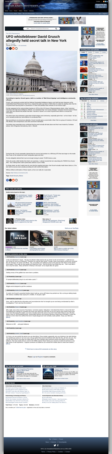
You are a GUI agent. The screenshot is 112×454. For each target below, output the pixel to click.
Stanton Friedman (92, 114)
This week (84, 100)
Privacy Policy (51, 451)
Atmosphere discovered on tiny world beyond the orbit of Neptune (95, 128)
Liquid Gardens (19, 321)
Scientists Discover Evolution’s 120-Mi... (17, 397)
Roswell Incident (91, 118)
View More (93, 120)
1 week (83, 52)
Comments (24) (23, 173)
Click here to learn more (23, 378)
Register (105, 13)
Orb (88, 103)
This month (93, 100)
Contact (98, 1)
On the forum (10, 383)
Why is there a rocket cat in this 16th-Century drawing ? (64, 249)
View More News (93, 94)
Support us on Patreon (62, 369)
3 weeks (97, 52)
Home (6, 10)
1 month (104, 52)
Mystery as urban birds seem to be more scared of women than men (95, 76)
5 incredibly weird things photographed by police (37, 249)
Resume (17, 283)
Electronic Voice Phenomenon (95, 109)
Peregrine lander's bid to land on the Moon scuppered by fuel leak (25, 221)
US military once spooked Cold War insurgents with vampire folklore (95, 134)
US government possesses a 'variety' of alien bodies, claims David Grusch (23, 204)
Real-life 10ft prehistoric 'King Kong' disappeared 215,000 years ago (54, 221)
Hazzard (17, 269)
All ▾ (28, 28)
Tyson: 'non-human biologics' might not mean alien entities (23, 212)
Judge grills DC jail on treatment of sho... (17, 389)
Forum (15, 10)
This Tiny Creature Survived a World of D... (18, 399)
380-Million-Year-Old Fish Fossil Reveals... (18, 400)
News (10, 10)
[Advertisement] (41, 139)
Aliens (21, 175)
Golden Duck (18, 290)
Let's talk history (48, 397)
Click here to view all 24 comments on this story (42, 349)
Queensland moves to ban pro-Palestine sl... (55, 388)
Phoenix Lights (91, 113)
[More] (8, 317)
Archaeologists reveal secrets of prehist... (17, 402)
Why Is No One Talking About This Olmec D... (55, 402)
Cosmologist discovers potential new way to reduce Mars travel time (96, 70)
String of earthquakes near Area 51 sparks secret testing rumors (95, 57)
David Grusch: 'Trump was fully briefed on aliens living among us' (52, 196)
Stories (25, 10)
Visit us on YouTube (71, 228)
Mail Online (14, 173)
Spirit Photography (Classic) (95, 116)
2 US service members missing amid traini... (55, 393)
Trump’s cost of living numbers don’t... (17, 388)
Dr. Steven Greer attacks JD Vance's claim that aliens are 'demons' (96, 63)
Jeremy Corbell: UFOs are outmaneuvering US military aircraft (96, 83)
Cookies (60, 451)
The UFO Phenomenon (29, 13)
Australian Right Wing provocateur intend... (54, 391)
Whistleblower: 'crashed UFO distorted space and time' (51, 212)
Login (99, 13)
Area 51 (89, 108)
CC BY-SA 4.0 (26, 95)
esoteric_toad (19, 333)
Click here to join (21, 407)
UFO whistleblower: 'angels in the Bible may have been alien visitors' (23, 196)
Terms (43, 451)
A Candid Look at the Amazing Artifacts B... (54, 400)
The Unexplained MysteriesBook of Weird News (25, 369)
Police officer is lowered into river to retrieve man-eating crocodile (96, 147)
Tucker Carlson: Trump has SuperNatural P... (18, 393)
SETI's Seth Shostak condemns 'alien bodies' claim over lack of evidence (52, 204)
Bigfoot (89, 104)
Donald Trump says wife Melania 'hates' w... (18, 391)
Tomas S (17, 307)
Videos (20, 10)
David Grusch (14, 175)
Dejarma (17, 257)
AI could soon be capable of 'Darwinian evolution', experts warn (96, 90)
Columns (31, 10)
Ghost (88, 106)
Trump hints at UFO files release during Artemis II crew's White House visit (95, 159)
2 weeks (90, 52)
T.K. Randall (11, 44)
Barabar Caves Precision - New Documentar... (56, 399)
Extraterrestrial (91, 111)
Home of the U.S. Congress (16, 94)
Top (50, 439)
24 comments (21, 45)
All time (102, 100)
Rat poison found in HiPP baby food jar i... (54, 389)
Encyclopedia (62, 442)
